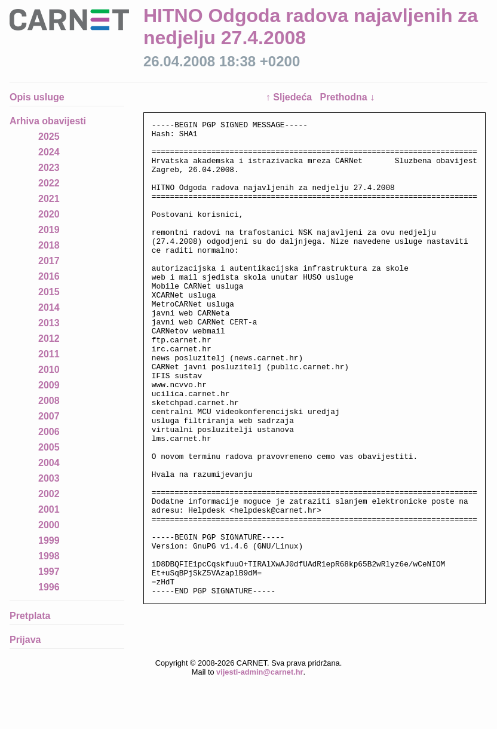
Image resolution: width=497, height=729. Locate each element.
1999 (49, 540)
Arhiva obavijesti (48, 121)
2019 (49, 230)
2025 (49, 136)
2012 (49, 338)
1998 (49, 556)
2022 (49, 183)
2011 (49, 354)
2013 (49, 323)
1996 (49, 587)
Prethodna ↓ (347, 97)
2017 (49, 261)
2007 (49, 416)
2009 (49, 385)
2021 (49, 199)
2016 (49, 276)
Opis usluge (37, 97)
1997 (49, 571)
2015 (49, 292)
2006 (49, 432)
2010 (49, 369)
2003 (49, 478)
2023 (49, 168)
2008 (49, 401)
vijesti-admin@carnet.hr (259, 719)
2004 (49, 463)
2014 (49, 307)
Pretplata (30, 616)
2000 (49, 525)
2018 (49, 245)
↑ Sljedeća (290, 97)
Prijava (25, 640)
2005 (49, 447)
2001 (49, 509)
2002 (49, 494)
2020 (49, 214)
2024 (49, 152)
